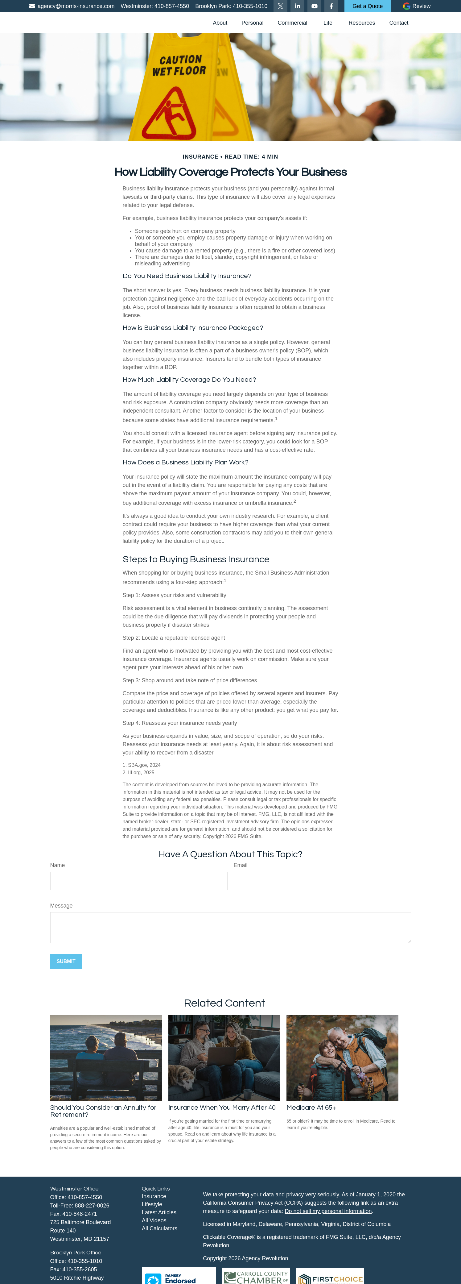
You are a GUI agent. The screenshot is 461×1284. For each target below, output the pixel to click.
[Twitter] (280, 6)
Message (61, 906)
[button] (220, 23)
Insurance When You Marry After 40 (222, 1107)
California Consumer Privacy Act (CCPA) (253, 1203)
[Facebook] (331, 6)
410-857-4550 (171, 6)
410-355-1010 (249, 6)
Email (241, 865)
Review (421, 6)
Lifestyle (152, 1204)
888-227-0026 (92, 1206)
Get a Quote (367, 6)
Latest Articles (159, 1212)
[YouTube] (314, 6)
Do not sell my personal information (328, 1211)
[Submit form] (66, 961)
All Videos (154, 1220)
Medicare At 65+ (311, 1107)
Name (57, 865)
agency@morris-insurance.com (72, 6)
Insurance (154, 1196)
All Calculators (159, 1228)
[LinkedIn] (297, 6)
